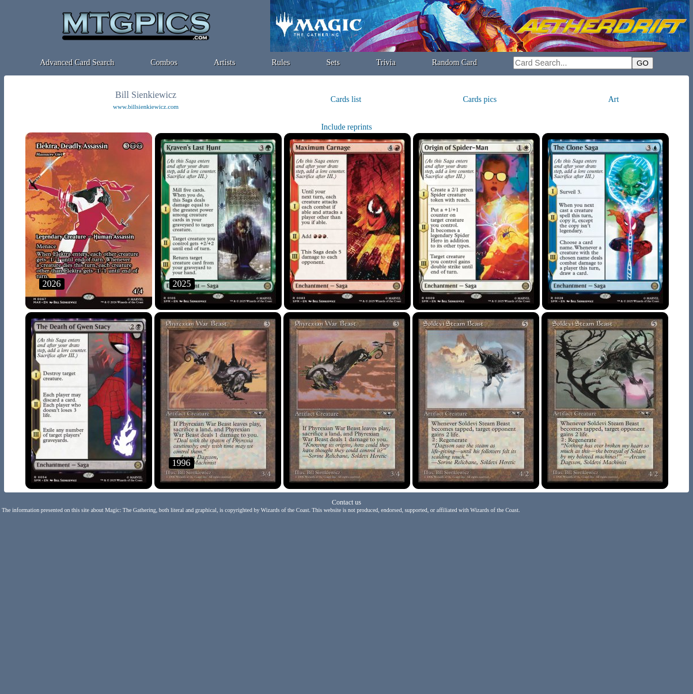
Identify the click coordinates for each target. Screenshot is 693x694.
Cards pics (480, 99)
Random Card (454, 62)
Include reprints (346, 127)
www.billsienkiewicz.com (146, 106)
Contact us (346, 502)
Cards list (346, 99)
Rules (281, 62)
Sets (333, 62)
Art (613, 99)
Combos (163, 62)
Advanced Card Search (77, 62)
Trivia (386, 62)
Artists (224, 62)
